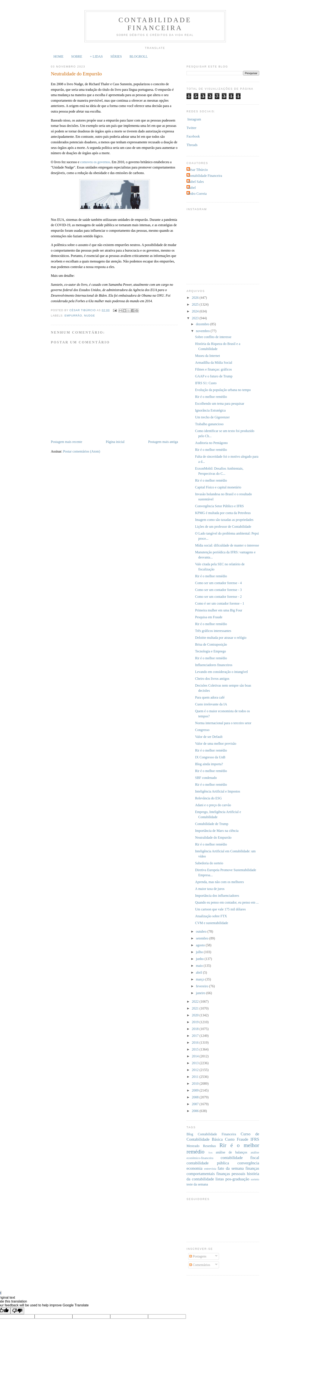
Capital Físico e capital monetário (218, 487)
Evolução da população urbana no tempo (223, 390)
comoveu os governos (95, 162)
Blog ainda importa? (209, 764)
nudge (89, 315)
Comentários (199, 1265)
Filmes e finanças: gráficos (213, 369)
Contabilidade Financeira (155, 24)
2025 (196, 304)
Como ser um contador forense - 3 (218, 590)
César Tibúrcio (198, 169)
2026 (196, 297)
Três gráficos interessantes (213, 631)
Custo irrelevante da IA (211, 704)
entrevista (210, 1168)
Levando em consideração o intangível (221, 672)
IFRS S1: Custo (205, 383)
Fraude (242, 1139)
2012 (196, 1070)
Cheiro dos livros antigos (212, 678)
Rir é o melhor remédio (211, 397)
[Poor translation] (17, 1310)
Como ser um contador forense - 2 (218, 596)
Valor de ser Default (208, 737)
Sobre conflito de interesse (213, 337)
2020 (196, 1015)
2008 (196, 1097)
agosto (201, 945)
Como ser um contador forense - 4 (218, 583)
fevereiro (202, 986)
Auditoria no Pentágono (211, 443)
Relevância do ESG (208, 798)
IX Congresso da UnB (210, 757)
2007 (196, 1104)
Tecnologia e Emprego (210, 651)
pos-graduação (237, 1179)
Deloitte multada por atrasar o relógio (220, 637)
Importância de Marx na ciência (216, 830)
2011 (195, 1076)
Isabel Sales (196, 181)
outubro (201, 931)
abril (199, 972)
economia (195, 1168)
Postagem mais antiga (163, 442)
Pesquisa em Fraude (208, 617)
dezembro (203, 324)
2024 (196, 311)
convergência (248, 1163)
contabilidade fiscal (240, 1157)
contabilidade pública (208, 1163)
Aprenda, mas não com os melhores (219, 882)
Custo (230, 1139)
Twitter (191, 128)
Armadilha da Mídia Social (213, 362)
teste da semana (197, 1184)
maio (200, 965)
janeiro (201, 993)
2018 (196, 1029)
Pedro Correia (197, 193)
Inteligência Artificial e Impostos (217, 791)
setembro (202, 938)
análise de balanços (231, 1152)
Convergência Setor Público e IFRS (219, 506)
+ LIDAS (96, 56)
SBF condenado (206, 778)
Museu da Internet (207, 356)
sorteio (255, 1179)
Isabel (192, 187)
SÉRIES (116, 56)
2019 (196, 1022)
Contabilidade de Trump (211, 824)
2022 (196, 1001)
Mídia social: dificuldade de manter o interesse (227, 545)
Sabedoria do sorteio (209, 863)
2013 (196, 1063)
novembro (203, 331)
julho (200, 952)
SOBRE (76, 56)
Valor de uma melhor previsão (215, 743)
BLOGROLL (138, 56)
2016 (196, 1042)
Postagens (197, 1256)
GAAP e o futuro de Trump (213, 376)
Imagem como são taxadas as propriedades (224, 520)
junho (200, 959)
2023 (196, 318)
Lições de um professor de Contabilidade (223, 526)
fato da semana (231, 1168)
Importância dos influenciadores (217, 895)
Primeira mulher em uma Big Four (218, 610)
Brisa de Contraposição (211, 644)
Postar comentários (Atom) (81, 451)
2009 (196, 1090)
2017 (196, 1035)
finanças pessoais (230, 1173)
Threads (192, 145)
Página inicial (115, 442)
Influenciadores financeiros (213, 665)
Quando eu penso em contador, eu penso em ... (227, 902)
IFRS (254, 1139)
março (200, 979)
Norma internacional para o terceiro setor (223, 723)
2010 (196, 1083)
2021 (196, 1008)
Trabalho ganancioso (209, 424)
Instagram (194, 119)
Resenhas (209, 1146)
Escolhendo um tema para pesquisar (219, 403)
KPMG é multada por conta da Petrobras (223, 513)
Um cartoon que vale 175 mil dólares (220, 909)
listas (220, 1179)
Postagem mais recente (66, 442)
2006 (196, 1111)
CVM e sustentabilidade (211, 923)
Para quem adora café (210, 697)
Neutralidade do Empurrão (213, 837)
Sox (210, 1152)
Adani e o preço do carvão (213, 805)
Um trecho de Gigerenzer (212, 417)
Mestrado (193, 1146)
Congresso (202, 730)
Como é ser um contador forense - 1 (219, 603)
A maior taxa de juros (210, 889)
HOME (58, 56)
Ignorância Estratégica (210, 410)
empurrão (73, 315)
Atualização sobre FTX (211, 916)
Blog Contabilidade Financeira (211, 1134)
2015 (196, 1049)
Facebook (193, 136)
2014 (196, 1056)
